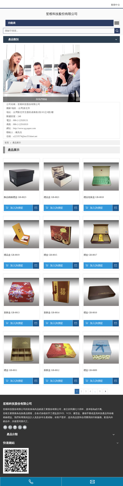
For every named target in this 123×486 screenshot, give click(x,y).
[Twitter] (20, 427)
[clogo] (61, 14)
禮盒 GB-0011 (10, 370)
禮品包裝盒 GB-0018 (94, 197)
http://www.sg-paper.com (24, 128)
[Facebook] (5, 427)
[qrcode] (16, 461)
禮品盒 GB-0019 (12, 255)
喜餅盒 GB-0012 (51, 370)
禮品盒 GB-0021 (51, 197)
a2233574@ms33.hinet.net (25, 136)
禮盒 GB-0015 (50, 255)
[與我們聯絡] (41, 73)
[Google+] (10, 427)
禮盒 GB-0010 (90, 312)
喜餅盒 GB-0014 (51, 312)
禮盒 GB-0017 (90, 255)
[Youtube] (25, 427)
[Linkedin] (15, 427)
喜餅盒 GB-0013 (12, 312)
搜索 (117, 30)
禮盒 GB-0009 (90, 370)
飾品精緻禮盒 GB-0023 (15, 197)
